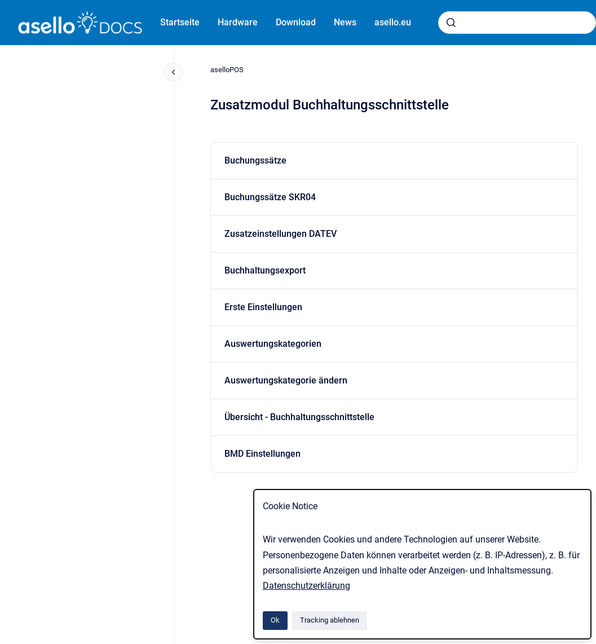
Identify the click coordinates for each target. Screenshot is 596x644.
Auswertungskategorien (272, 343)
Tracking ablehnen (329, 620)
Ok (275, 620)
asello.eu (392, 22)
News (345, 22)
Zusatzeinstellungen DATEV (280, 233)
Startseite (180, 22)
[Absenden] (451, 23)
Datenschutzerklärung (306, 585)
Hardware (238, 22)
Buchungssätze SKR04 (270, 197)
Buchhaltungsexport (265, 270)
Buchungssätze (255, 160)
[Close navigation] (174, 72)
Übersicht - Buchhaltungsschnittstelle (299, 417)
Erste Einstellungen (263, 307)
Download (296, 22)
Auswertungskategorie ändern (285, 380)
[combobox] (517, 22)
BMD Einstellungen (262, 453)
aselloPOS (227, 69)
